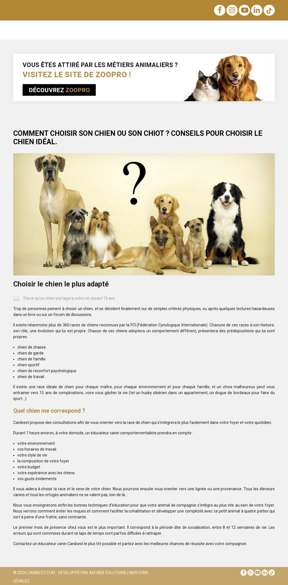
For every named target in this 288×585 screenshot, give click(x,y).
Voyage (172, 28)
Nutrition (102, 28)
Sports (225, 28)
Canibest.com (41, 574)
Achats (153, 28)
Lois (120, 28)
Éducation (45, 28)
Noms (83, 28)
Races (66, 28)
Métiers (243, 28)
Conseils (264, 28)
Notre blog (23, 30)
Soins (190, 28)
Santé (207, 28)
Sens (136, 28)
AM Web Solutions (107, 574)
